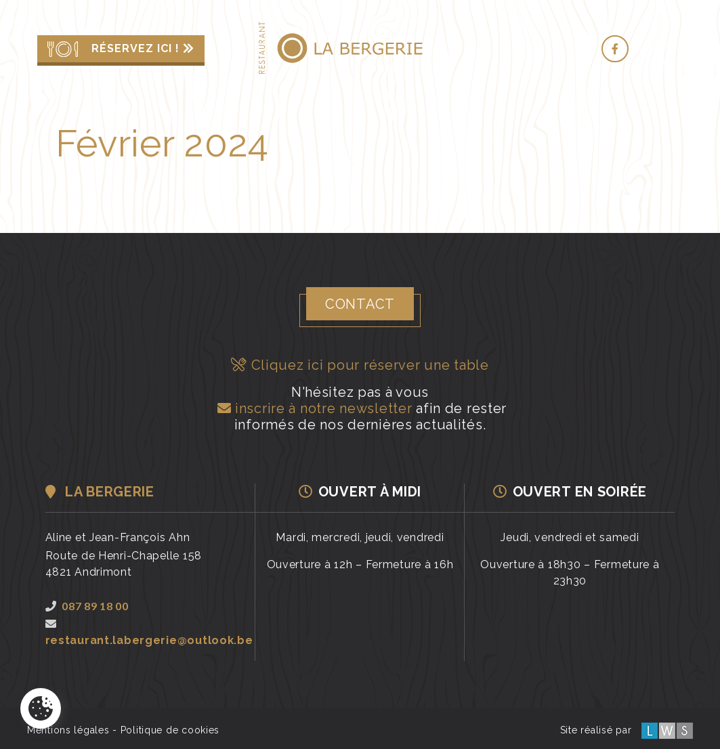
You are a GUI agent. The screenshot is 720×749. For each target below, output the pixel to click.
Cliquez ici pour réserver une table (360, 365)
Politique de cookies (170, 730)
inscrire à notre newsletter (312, 408)
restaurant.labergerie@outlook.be (149, 632)
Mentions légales (68, 730)
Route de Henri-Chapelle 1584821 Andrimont (123, 563)
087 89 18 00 (87, 605)
